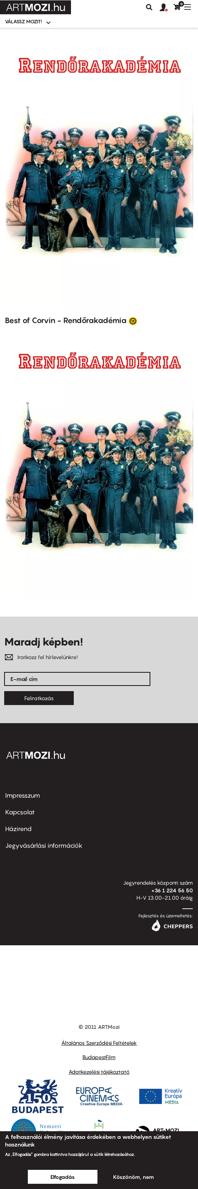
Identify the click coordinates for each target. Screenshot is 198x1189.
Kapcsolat (20, 812)
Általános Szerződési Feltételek (99, 1043)
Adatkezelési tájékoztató (99, 1072)
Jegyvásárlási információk (43, 845)
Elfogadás (62, 1177)
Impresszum (22, 795)
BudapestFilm (99, 1057)
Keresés (149, 7)
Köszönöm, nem (133, 1177)
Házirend (18, 828)
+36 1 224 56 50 (172, 890)
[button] (167, 7)
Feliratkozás (39, 698)
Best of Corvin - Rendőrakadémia (66, 320)
